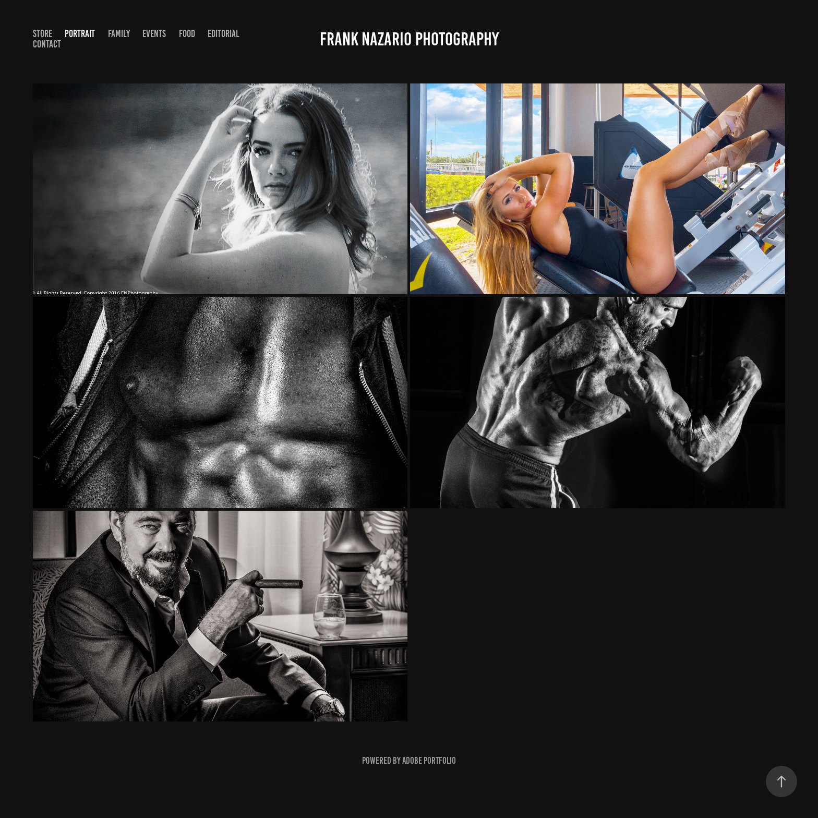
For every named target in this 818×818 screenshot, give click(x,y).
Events (154, 33)
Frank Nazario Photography (409, 39)
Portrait (80, 33)
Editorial (223, 33)
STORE (42, 33)
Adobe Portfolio (429, 760)
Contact (47, 44)
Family (119, 33)
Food (187, 33)
